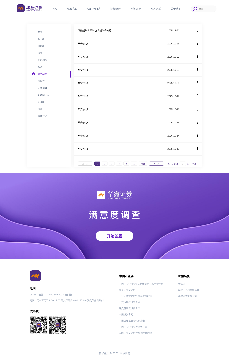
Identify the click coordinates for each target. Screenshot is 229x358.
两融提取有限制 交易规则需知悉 (94, 30)
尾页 (143, 164)
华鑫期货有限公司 (187, 296)
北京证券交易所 (127, 290)
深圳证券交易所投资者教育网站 (135, 333)
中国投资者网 (126, 314)
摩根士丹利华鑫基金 (188, 290)
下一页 (156, 164)
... (134, 164)
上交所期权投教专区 (129, 302)
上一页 (85, 164)
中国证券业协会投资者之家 (133, 327)
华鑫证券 (183, 284)
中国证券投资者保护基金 (132, 320)
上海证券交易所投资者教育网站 (135, 296)
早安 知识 (83, 43)
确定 (194, 164)
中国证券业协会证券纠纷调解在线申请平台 (141, 284)
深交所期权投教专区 (129, 308)
